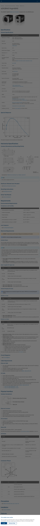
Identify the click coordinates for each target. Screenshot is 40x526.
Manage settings (12, 523)
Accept (3, 523)
